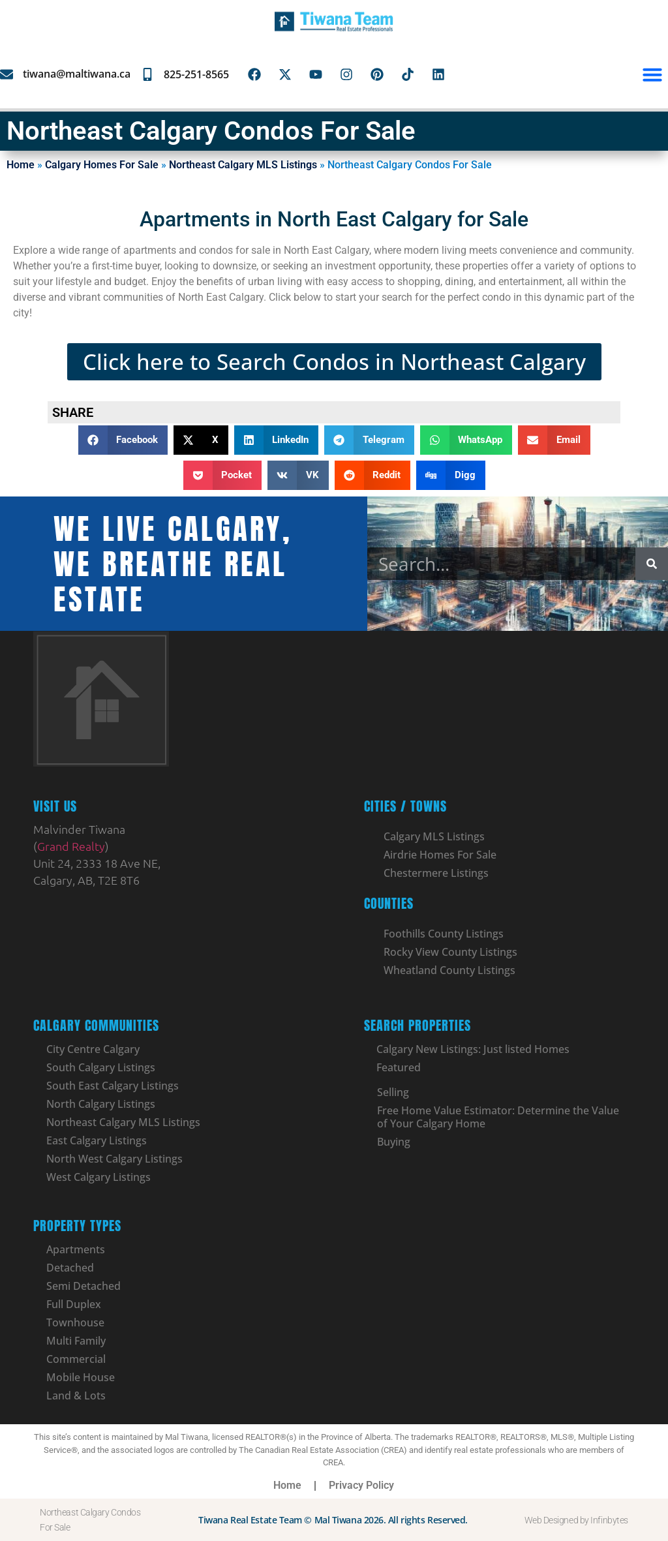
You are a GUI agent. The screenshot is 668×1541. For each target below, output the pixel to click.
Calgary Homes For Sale (102, 165)
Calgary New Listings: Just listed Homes (473, 1049)
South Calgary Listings (100, 1067)
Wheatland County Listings (449, 970)
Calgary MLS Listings (434, 836)
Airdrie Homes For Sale (440, 854)
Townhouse (75, 1322)
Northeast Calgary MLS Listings (243, 165)
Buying (393, 1142)
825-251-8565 (196, 74)
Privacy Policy (361, 1485)
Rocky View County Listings (450, 952)
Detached (70, 1267)
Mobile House (80, 1377)
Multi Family (76, 1341)
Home (21, 165)
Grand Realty (71, 845)
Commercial (76, 1359)
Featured (399, 1067)
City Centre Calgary (93, 1049)
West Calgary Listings (98, 1177)
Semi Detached (83, 1286)
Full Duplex (73, 1304)
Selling (393, 1092)
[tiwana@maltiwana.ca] (6, 74)
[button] (652, 74)
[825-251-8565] (147, 74)
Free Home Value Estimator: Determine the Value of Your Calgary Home (498, 1117)
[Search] (651, 563)
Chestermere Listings (436, 873)
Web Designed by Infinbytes (576, 1520)
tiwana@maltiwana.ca (76, 74)
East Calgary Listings (96, 1140)
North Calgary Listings (100, 1104)
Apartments (75, 1249)
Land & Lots (76, 1395)
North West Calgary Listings (114, 1159)
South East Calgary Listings (112, 1085)
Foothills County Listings (444, 933)
